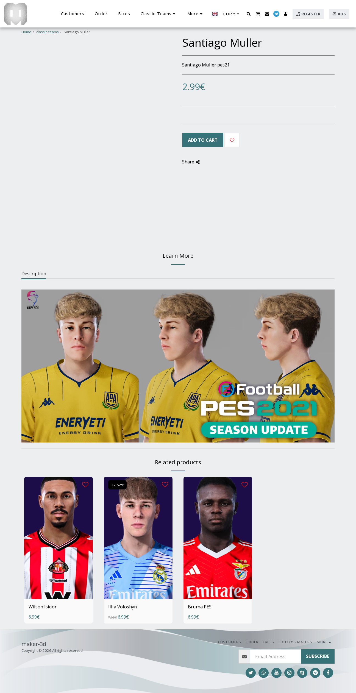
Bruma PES (200, 606)
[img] (58, 538)
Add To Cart (203, 140)
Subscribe (317, 656)
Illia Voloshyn (122, 606)
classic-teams (47, 31)
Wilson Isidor (43, 606)
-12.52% (117, 484)
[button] (248, 14)
